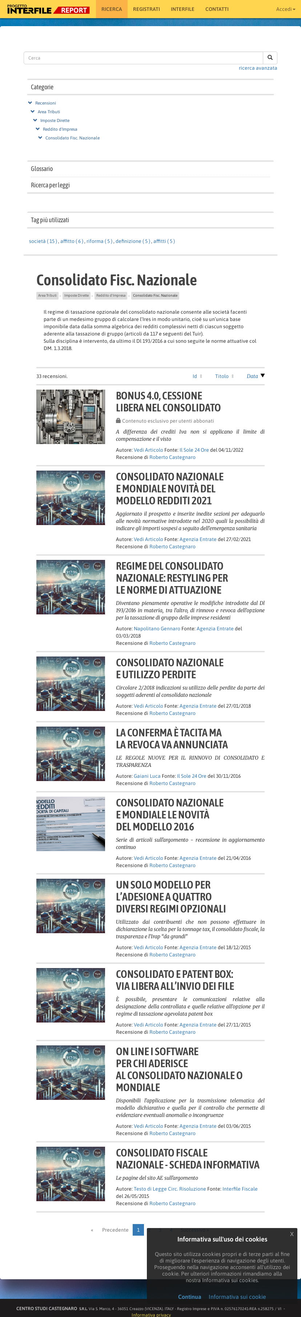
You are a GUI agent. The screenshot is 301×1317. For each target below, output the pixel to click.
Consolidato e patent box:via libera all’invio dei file (175, 980)
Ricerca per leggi (50, 185)
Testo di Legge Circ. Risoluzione (170, 1189)
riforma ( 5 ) (99, 241)
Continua (189, 1296)
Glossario (42, 168)
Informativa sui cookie (237, 1296)
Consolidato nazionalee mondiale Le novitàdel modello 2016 (170, 814)
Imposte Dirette (54, 120)
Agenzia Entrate (198, 539)
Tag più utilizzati (50, 220)
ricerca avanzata (258, 68)
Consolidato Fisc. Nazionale (72, 138)
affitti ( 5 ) (164, 241)
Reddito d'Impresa (60, 129)
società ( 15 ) (43, 241)
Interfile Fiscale (240, 1189)
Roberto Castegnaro (172, 457)
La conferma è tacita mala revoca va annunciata (172, 738)
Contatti (217, 9)
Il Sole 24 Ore (194, 450)
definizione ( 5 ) (133, 241)
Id (195, 376)
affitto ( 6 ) (71, 241)
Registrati (146, 9)
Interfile (182, 9)
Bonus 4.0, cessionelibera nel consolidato (168, 401)
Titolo (222, 376)
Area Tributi (49, 111)
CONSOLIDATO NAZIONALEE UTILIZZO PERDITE (170, 668)
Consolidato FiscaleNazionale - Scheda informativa (188, 1158)
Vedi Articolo (148, 450)
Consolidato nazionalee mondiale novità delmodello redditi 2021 (170, 488)
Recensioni (45, 103)
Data (252, 376)
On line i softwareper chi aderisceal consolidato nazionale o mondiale (179, 1069)
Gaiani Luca (147, 776)
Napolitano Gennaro (157, 628)
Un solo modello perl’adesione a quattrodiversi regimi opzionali (171, 896)
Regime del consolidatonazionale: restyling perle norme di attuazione (172, 578)
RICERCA (111, 9)
